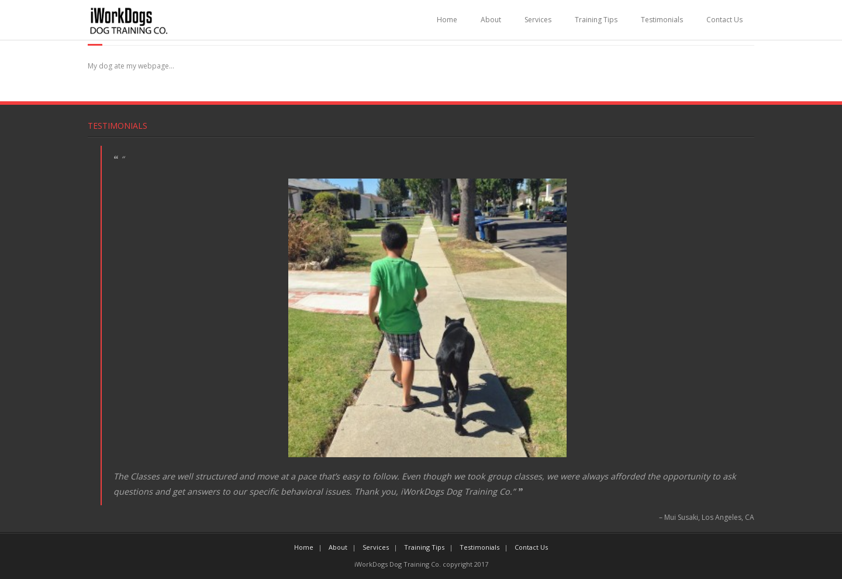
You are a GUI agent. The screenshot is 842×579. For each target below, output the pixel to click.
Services (537, 20)
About (491, 20)
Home (447, 20)
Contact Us (724, 20)
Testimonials (662, 20)
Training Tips (596, 20)
